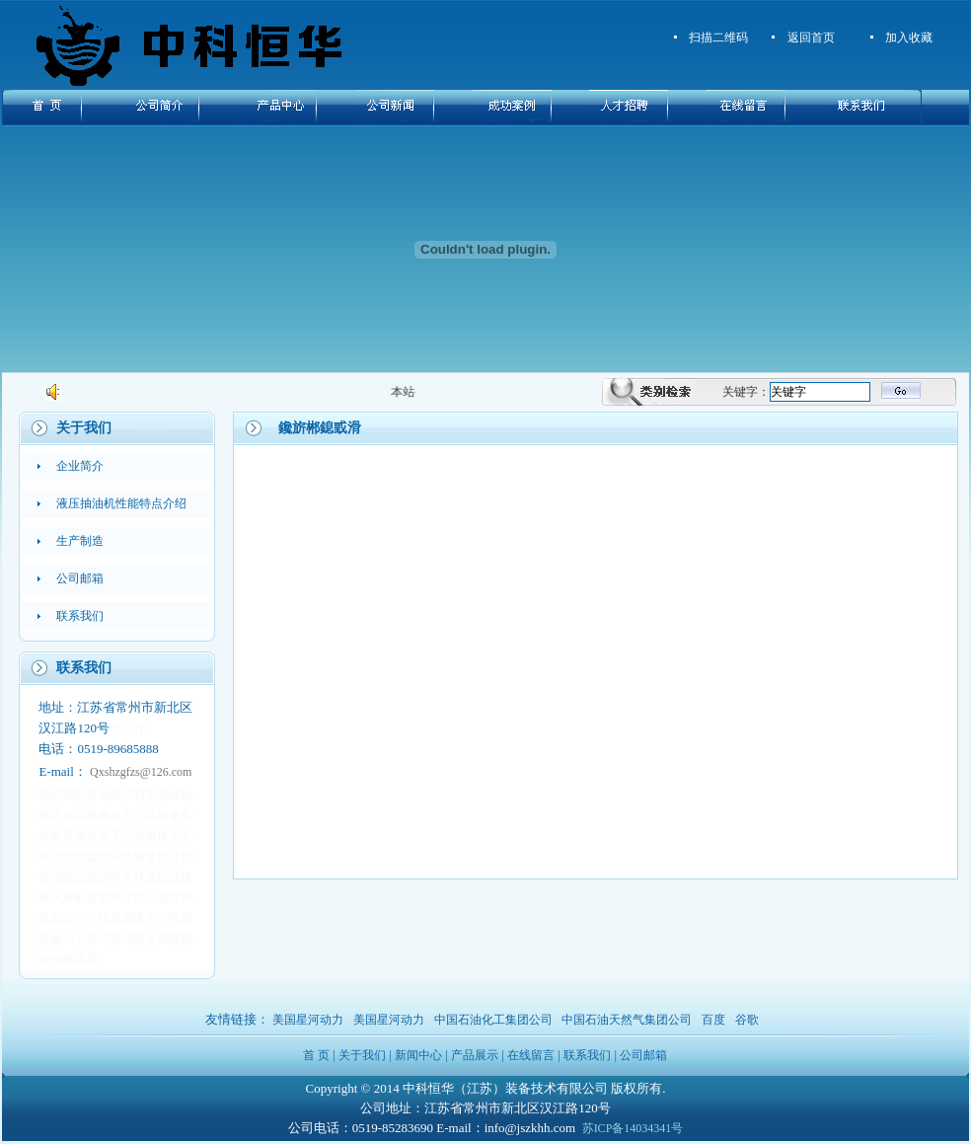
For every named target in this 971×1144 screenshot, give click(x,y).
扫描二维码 (718, 37)
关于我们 (362, 1055)
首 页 (316, 1055)
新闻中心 (418, 1055)
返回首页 (811, 37)
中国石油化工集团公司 (493, 1020)
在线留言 (531, 1055)
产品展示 (474, 1055)
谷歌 (747, 1020)
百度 (713, 1020)
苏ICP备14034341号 (633, 1128)
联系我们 (587, 1055)
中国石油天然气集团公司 (626, 1020)
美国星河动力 (307, 1020)
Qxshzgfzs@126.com (140, 772)
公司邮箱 (643, 1055)
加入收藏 (909, 37)
